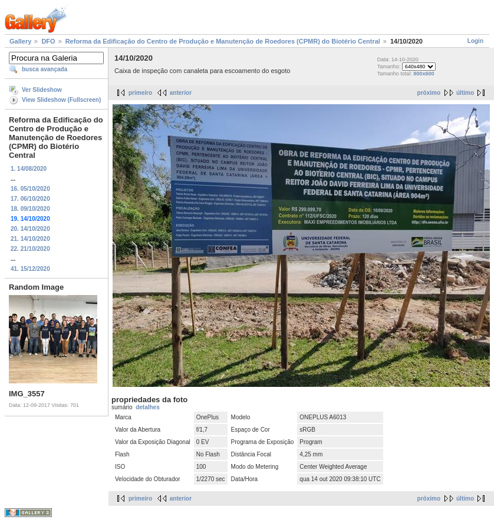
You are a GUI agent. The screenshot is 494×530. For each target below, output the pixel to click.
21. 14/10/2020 (30, 239)
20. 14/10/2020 (30, 229)
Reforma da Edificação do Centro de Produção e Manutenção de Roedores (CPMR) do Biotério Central (222, 41)
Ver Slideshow (42, 90)
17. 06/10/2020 (30, 199)
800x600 (423, 74)
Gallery (20, 41)
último (465, 93)
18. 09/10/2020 (30, 209)
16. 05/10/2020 (30, 189)
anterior (181, 93)
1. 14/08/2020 (29, 168)
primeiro (140, 93)
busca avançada (44, 69)
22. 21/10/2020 (30, 249)
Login (475, 41)
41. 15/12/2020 (30, 269)
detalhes (148, 407)
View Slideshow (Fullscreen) (61, 100)
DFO (48, 41)
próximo (428, 93)
